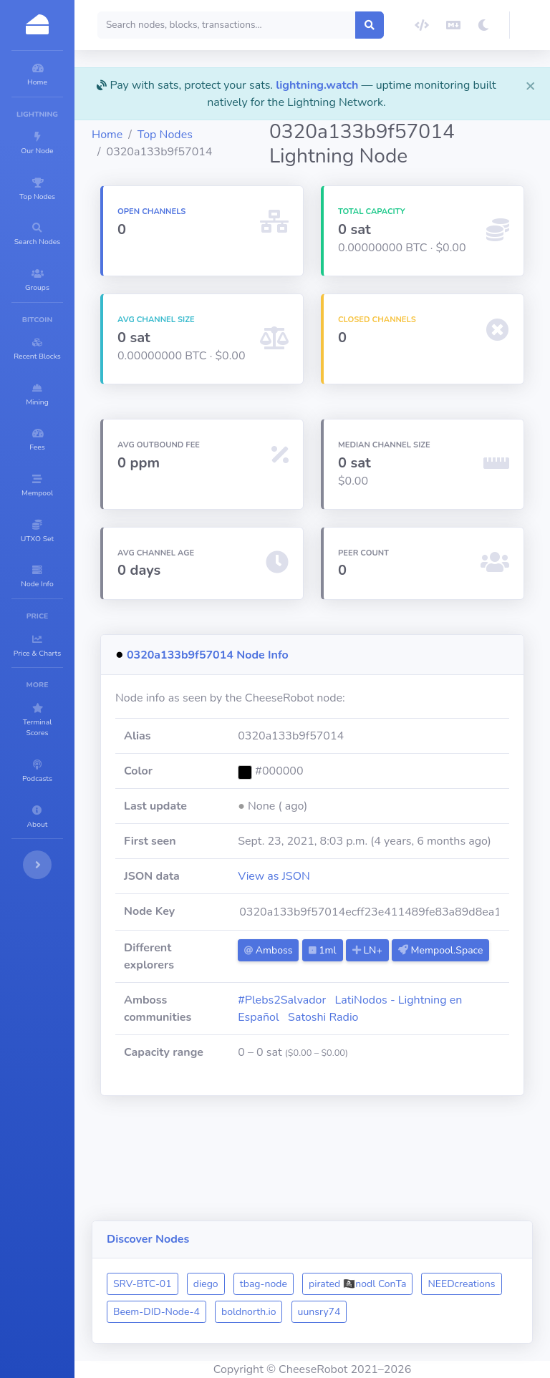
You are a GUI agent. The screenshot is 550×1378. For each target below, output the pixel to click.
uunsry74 (220, 1312)
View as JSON (346, 928)
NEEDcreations (232, 1284)
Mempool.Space (359, 1024)
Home (193, 134)
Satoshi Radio (463, 1079)
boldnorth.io (423, 1284)
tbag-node (349, 1256)
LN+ (440, 1002)
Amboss (341, 1002)
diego (291, 1256)
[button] (530, 25)
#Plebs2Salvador (354, 1061)
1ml (395, 1002)
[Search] (280, 25)
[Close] (530, 85)
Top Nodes (251, 134)
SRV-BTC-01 (228, 1256)
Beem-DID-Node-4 (331, 1284)
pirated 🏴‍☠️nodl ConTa (443, 1256)
